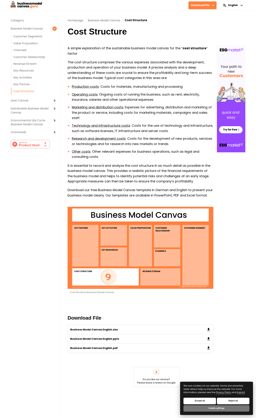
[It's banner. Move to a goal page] (231, 99)
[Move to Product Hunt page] (30, 144)
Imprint (241, 392)
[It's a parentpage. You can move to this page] (31, 28)
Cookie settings (216, 408)
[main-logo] (26, 4)
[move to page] (104, 20)
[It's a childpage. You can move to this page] (34, 20)
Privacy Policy (223, 392)
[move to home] (75, 20)
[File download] (140, 329)
